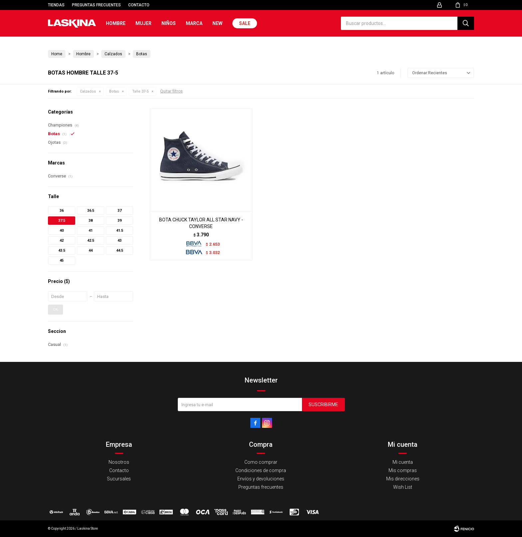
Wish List (402, 487)
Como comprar (260, 462)
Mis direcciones (402, 478)
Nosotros (119, 462)
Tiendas (56, 5)
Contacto (138, 5)
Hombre (116, 23)
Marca (194, 23)
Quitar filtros (171, 91)
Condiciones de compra (260, 470)
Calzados (88, 91)
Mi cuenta (402, 462)
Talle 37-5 (140, 91)
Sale (244, 23)
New (217, 23)
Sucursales (119, 478)
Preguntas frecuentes (96, 5)
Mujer (143, 23)
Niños (168, 23)
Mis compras (403, 470)
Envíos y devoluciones (260, 478)
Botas (114, 91)
